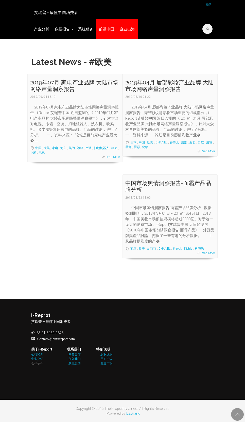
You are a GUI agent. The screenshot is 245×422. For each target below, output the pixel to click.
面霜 (133, 248)
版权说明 (106, 354)
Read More (113, 157)
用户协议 (106, 359)
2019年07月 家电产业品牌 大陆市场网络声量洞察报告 (74, 85)
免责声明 (106, 363)
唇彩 (137, 147)
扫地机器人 (101, 148)
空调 (88, 148)
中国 (38, 148)
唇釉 (209, 142)
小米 (33, 152)
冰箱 (80, 148)
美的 (72, 148)
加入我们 (74, 359)
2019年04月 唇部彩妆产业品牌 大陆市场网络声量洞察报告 (169, 85)
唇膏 (128, 147)
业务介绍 (37, 359)
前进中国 (106, 29)
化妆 (145, 147)
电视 (42, 152)
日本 (133, 142)
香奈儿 (174, 142)
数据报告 (62, 29)
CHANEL (161, 142)
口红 (201, 142)
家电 (55, 148)
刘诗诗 (151, 248)
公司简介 (37, 354)
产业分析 (41, 29)
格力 (114, 148)
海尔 (63, 148)
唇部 (184, 142)
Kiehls (188, 248)
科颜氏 (199, 248)
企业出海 (127, 29)
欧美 (47, 148)
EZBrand (133, 413)
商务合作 (74, 354)
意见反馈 (74, 363)
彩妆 (192, 142)
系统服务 (85, 29)
